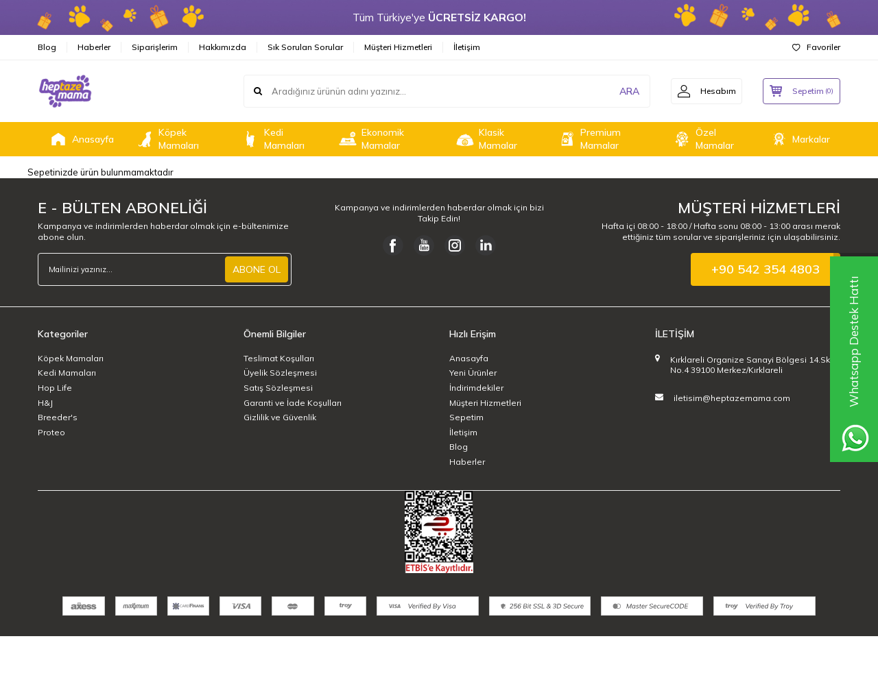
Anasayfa (81, 139)
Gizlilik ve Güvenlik (280, 417)
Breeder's (58, 417)
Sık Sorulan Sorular (305, 47)
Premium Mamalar (588, 138)
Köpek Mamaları (166, 138)
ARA (626, 91)
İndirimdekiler (476, 388)
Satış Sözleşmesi (278, 388)
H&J (45, 403)
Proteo (51, 432)
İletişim (466, 47)
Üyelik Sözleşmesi (280, 372)
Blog (47, 47)
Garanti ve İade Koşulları (293, 403)
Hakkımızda (222, 47)
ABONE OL (257, 269)
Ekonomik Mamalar (370, 138)
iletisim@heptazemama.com (732, 398)
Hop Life (55, 388)
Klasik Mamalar (486, 138)
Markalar (799, 139)
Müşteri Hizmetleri (398, 47)
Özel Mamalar (703, 138)
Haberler (94, 47)
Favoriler (816, 47)
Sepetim (466, 417)
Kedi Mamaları (272, 138)
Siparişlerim (155, 47)
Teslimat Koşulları (279, 358)
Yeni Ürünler (473, 372)
